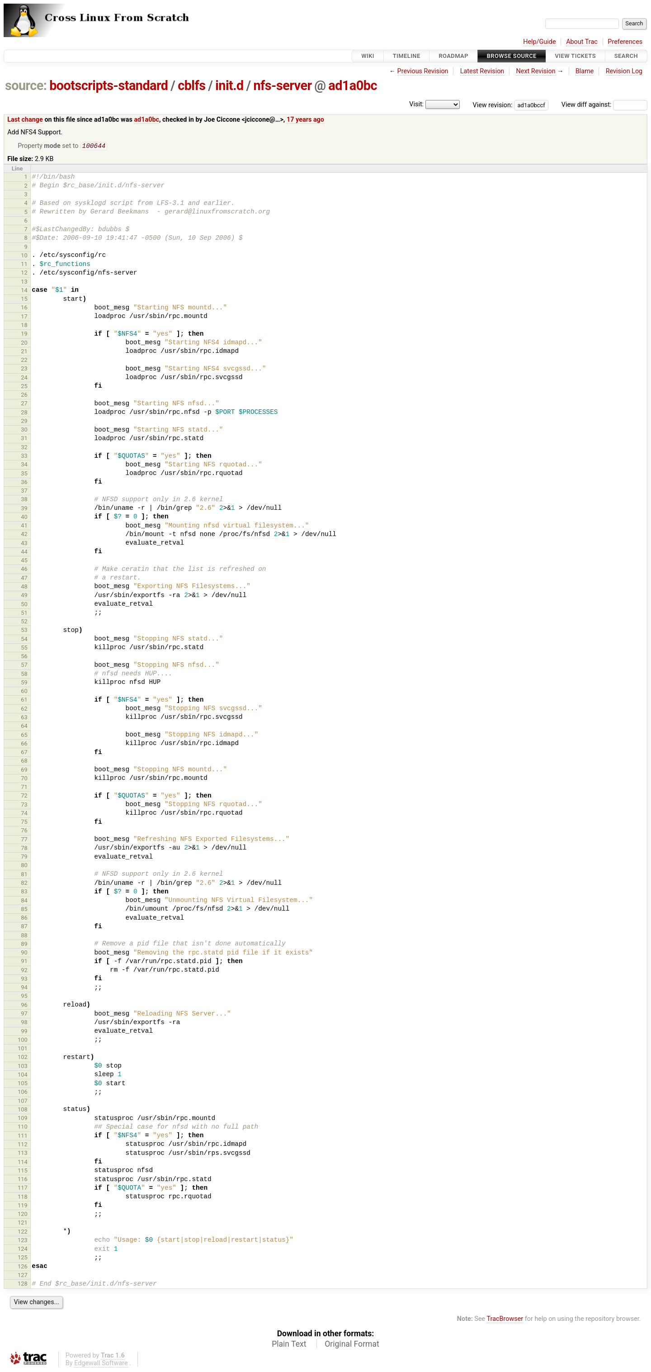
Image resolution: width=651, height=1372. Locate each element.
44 (24, 552)
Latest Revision (482, 71)
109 (23, 1119)
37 (24, 491)
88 (24, 936)
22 (24, 360)
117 (23, 1188)
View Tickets (575, 55)
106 (23, 1092)
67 (24, 753)
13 (24, 282)
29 (24, 421)
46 (24, 569)
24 (24, 378)
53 (24, 630)
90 (24, 953)
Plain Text (289, 1344)
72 (24, 796)
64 (24, 726)
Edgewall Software (101, 1364)
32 (24, 448)
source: (26, 85)
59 (24, 683)
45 (24, 561)
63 (24, 718)
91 (24, 962)
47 (24, 578)
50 (24, 605)
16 (24, 308)
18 (24, 326)
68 (24, 761)
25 (24, 387)
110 (23, 1127)
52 (24, 622)
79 (24, 857)
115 (23, 1171)
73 (24, 805)
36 (24, 482)
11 (24, 264)
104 (23, 1075)
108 (23, 1110)
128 (23, 1284)
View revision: (493, 105)
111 (23, 1136)
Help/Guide (539, 42)
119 (23, 1206)
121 (23, 1223)
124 (23, 1249)
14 (24, 291)
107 (23, 1101)
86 (24, 918)
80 (24, 866)
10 (24, 256)
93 (24, 979)
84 (24, 901)
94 (24, 988)
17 (24, 317)
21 (24, 352)
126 (23, 1267)
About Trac (582, 42)
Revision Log (624, 71)
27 (24, 404)
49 (24, 596)
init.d (229, 85)
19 (24, 334)
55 (24, 648)
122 (23, 1232)
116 (23, 1180)
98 (24, 1023)
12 (24, 273)
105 (23, 1084)
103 (23, 1066)
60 (24, 691)
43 (24, 544)
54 (24, 639)
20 (24, 343)
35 (24, 474)
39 (24, 509)
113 (23, 1153)
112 (23, 1145)
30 (24, 430)
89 (24, 944)
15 (24, 299)
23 (24, 369)
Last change (25, 119)
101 (23, 1049)
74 (24, 814)
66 (24, 744)
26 (24, 395)
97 (24, 1014)
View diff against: (604, 105)
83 (24, 892)
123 (23, 1241)
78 (24, 848)
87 (24, 927)
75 (24, 822)
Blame (585, 71)
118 (23, 1197)
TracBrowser (505, 1320)
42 (24, 535)
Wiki (367, 55)
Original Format (352, 1344)
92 (24, 971)
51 (24, 613)
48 (24, 587)
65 (24, 735)
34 (24, 465)
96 (24, 1005)
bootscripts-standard (108, 85)
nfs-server (282, 85)
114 (23, 1162)
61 (24, 700)
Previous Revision (422, 71)
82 (24, 883)
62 (24, 709)
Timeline (406, 55)
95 (24, 996)
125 (23, 1258)
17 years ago (305, 119)
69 (24, 770)
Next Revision (535, 71)
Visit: (416, 104)
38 (24, 500)
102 (23, 1057)
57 (24, 665)
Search (626, 55)
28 (24, 413)
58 (24, 674)
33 (24, 456)
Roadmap (453, 55)
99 (24, 1032)
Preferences (625, 42)
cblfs (191, 85)
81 (24, 875)
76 (24, 831)
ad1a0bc (352, 85)
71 (24, 787)
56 (24, 657)
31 (24, 439)
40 (24, 517)
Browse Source (512, 55)
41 (24, 526)
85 (24, 910)
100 (23, 1040)
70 (24, 779)
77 (24, 840)
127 (23, 1275)
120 (23, 1214)
